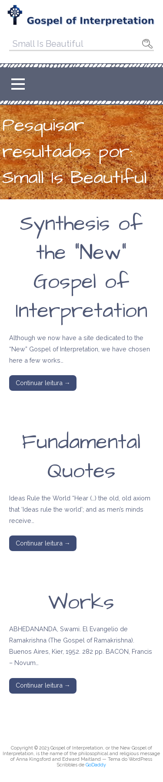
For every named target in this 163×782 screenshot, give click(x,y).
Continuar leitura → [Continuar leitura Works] (43, 685)
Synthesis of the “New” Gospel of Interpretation (81, 268)
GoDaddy (96, 765)
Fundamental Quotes (81, 457)
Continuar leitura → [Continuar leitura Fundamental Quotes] (43, 543)
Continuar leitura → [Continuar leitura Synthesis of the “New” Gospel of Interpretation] (43, 382)
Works (81, 602)
